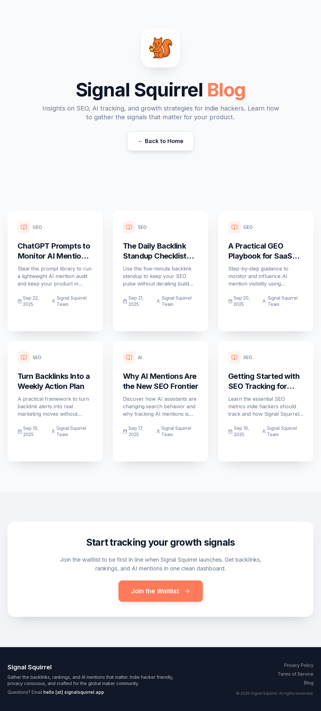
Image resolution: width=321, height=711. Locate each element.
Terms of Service (295, 674)
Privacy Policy (298, 665)
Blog (308, 682)
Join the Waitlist (160, 591)
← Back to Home (160, 141)
